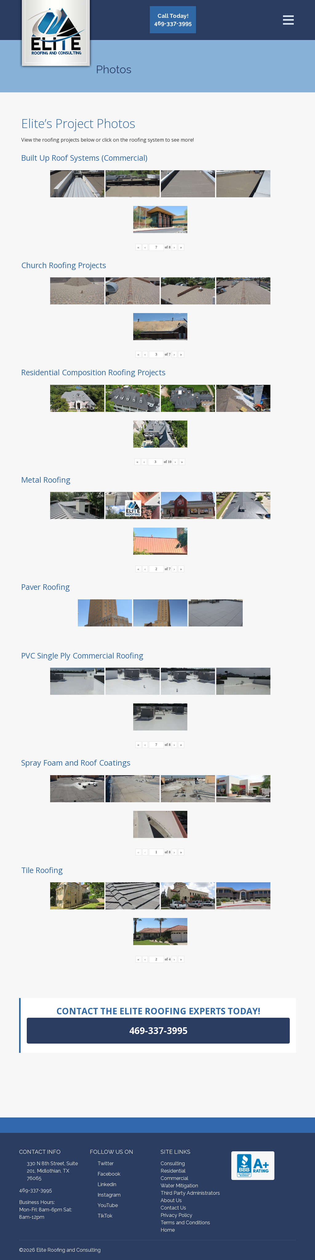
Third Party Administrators (190, 1193)
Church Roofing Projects (63, 265)
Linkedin (107, 1184)
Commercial (174, 1178)
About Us (171, 1200)
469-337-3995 (35, 1190)
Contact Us (173, 1208)
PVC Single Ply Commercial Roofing (82, 655)
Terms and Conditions (185, 1223)
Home (168, 1230)
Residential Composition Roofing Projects (93, 372)
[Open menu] (288, 20)
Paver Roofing (45, 587)
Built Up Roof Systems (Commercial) (84, 157)
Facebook (109, 1174)
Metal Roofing (45, 479)
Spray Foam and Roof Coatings (75, 762)
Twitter (106, 1163)
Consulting (173, 1163)
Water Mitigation (179, 1186)
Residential (173, 1171)
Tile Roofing (42, 870)
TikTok (105, 1216)
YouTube (108, 1205)
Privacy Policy (176, 1215)
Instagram (109, 1195)
